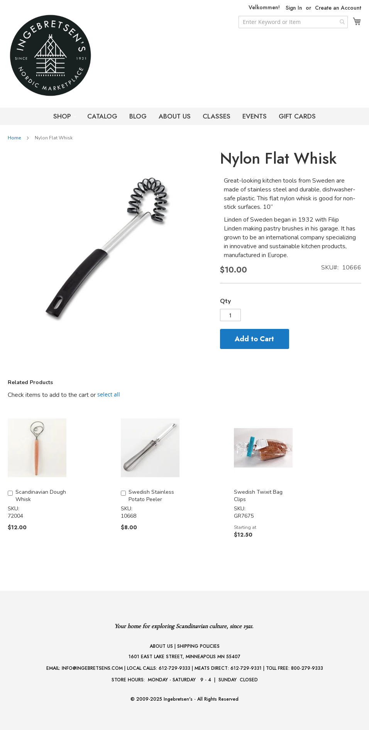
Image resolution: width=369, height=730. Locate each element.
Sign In (294, 8)
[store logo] (66, 55)
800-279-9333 (307, 668)
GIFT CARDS (297, 116)
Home (14, 138)
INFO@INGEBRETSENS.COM (92, 668)
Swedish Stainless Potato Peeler (151, 495)
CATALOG (102, 116)
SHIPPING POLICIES (198, 646)
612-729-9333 (174, 668)
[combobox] (293, 22)
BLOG (138, 116)
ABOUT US (175, 116)
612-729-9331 (246, 668)
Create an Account (338, 8)
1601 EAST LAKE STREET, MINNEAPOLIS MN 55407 (184, 656)
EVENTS (254, 116)
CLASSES (216, 116)
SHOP (63, 116)
